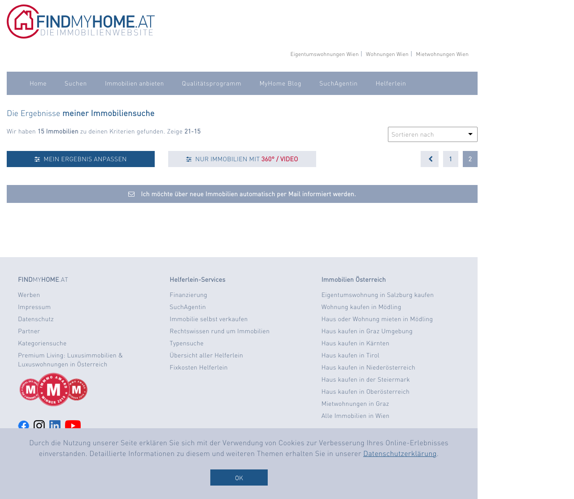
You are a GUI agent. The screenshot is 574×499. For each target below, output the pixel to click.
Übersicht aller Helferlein (206, 355)
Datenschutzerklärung (400, 453)
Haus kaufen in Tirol (351, 355)
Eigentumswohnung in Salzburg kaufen (378, 295)
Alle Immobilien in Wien (356, 416)
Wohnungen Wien (387, 54)
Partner (29, 331)
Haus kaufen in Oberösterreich (366, 391)
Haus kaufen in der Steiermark (366, 379)
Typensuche (187, 343)
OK (239, 477)
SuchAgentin (338, 83)
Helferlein (391, 83)
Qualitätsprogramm (212, 83)
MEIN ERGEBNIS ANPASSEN (80, 159)
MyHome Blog (280, 83)
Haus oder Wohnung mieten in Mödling (377, 319)
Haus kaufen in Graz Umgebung (367, 331)
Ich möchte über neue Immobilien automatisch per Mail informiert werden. (242, 194)
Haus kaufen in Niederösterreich (368, 367)
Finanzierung (188, 295)
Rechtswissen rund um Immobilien (220, 331)
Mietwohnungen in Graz (355, 404)
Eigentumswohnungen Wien (324, 54)
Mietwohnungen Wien (442, 54)
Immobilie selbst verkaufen (209, 319)
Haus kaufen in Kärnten (356, 343)
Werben (29, 295)
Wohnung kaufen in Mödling (361, 307)
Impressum (34, 307)
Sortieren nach (412, 134)
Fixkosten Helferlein (199, 367)
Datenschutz (36, 319)
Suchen (76, 83)
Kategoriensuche (42, 343)
